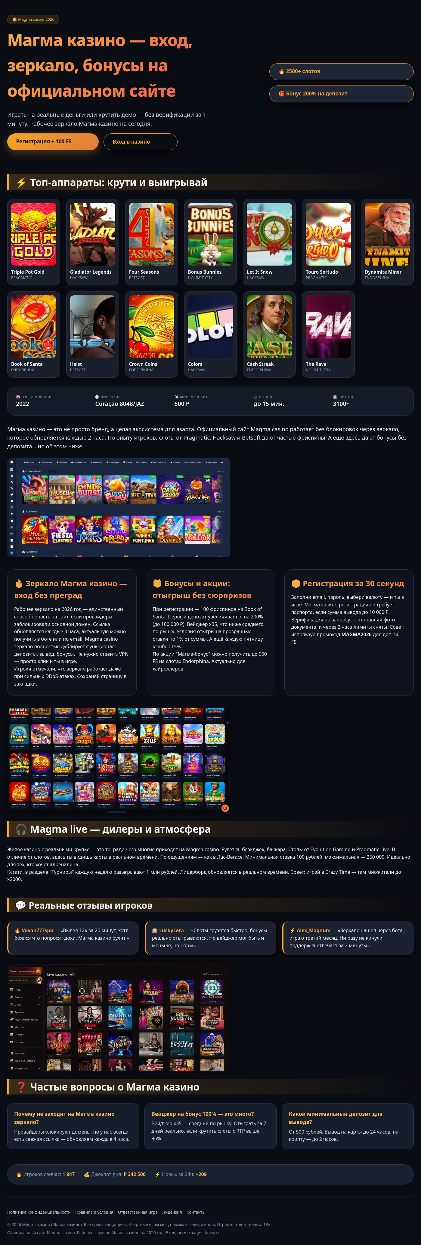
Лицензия (172, 1212)
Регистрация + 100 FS (45, 141)
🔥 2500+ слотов (300, 71)
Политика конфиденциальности (39, 1212)
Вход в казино (117, 141)
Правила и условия (94, 1212)
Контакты (196, 1212)
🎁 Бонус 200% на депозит (314, 94)
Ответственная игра (138, 1212)
